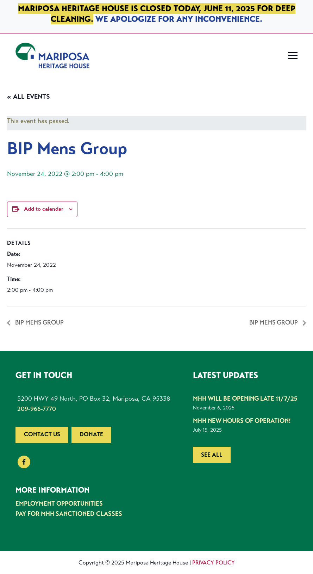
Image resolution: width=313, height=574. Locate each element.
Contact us (42, 434)
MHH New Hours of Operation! (242, 421)
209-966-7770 (36, 409)
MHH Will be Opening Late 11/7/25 (245, 398)
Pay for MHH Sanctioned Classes (68, 514)
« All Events (28, 96)
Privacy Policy (213, 562)
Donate (91, 434)
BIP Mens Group (39, 322)
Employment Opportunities (59, 503)
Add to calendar (43, 208)
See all (212, 454)
